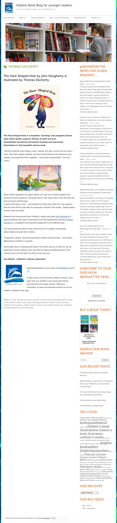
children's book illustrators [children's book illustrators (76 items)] (96, 432)
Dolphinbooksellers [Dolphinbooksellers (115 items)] (94, 451)
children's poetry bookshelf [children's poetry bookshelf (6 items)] (94, 440)
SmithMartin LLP (80, 18)
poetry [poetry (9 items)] (82, 469)
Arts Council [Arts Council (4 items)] (107, 418)
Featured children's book (42, 300)
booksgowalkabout (41, 302)
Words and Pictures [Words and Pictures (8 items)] (87, 480)
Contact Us (95, 18)
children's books (29, 305)
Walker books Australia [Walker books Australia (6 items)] (88, 478)
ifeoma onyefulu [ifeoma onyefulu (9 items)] (93, 460)
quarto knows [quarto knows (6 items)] (94, 469)
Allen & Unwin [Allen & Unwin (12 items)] (97, 418)
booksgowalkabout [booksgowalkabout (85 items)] (93, 422)
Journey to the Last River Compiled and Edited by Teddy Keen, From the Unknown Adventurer (96, 120)
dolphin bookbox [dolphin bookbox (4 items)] (94, 444)
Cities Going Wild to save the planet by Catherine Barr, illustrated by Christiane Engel (95, 156)
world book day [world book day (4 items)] (99, 480)
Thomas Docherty (27, 308)
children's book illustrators (13, 305)
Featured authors (26, 300)
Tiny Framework (45, 518)
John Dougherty (62, 216)
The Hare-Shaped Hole (12, 308)
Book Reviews (9, 18)
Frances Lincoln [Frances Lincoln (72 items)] (95, 454)
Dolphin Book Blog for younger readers (44, 5)
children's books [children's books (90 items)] (92, 437)
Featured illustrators (58, 300)
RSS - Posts (86, 505)
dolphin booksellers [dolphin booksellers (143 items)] (96, 445)
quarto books (26, 302)
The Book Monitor (38, 18)
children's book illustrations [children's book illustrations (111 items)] (94, 428)
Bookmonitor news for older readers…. (93, 71)
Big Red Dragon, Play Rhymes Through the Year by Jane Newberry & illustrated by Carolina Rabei (96, 383)
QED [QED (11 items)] (87, 470)
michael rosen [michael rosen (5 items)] (106, 464)
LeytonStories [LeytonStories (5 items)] (102, 462)
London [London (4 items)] (109, 462)
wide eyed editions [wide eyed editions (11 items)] (104, 478)
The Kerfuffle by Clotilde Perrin (91, 406)
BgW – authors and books (59, 18)
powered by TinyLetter (96, 300)
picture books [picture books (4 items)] (106, 467)
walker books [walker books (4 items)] (106, 476)
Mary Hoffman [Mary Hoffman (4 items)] (84, 464)
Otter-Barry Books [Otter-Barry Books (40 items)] (91, 466)
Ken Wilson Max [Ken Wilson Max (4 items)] (93, 462)
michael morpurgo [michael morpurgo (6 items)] (95, 464)
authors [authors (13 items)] (83, 420)
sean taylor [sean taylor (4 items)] (97, 472)
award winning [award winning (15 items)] (99, 420)
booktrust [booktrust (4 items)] (83, 427)
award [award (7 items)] (89, 420)
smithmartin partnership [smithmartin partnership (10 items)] (90, 474)
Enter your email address (96, 283)
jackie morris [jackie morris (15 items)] (106, 460)
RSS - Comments (88, 508)
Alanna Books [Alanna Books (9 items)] (85, 418)
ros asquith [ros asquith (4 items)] (103, 469)
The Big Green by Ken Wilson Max (93, 400)
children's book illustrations (59, 302)
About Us (22, 18)
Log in (53, 518)
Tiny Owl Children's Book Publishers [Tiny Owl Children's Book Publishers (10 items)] (94, 475)
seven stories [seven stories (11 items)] (107, 472)
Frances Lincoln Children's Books (48, 305)
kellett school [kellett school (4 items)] (84, 462)
